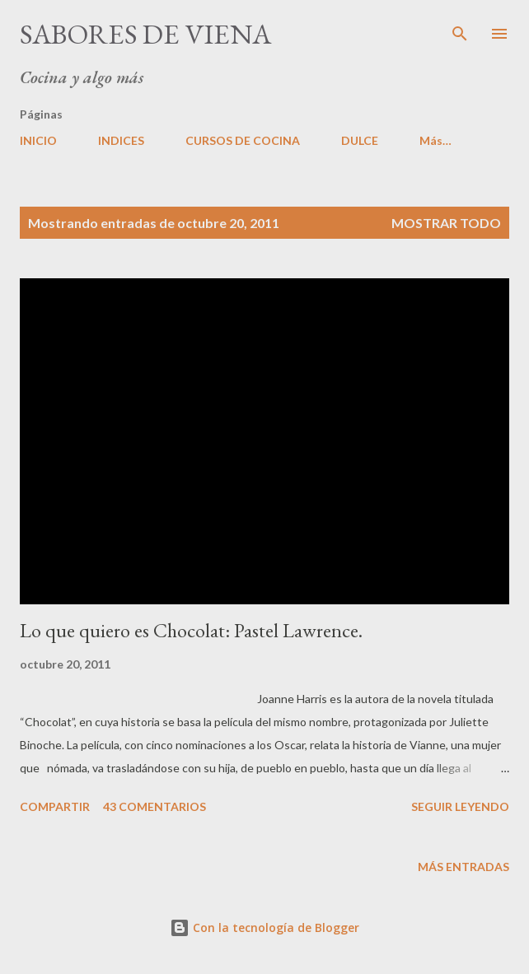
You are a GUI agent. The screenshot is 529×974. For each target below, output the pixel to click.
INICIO (38, 140)
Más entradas (463, 867)
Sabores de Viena (145, 34)
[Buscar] (460, 30)
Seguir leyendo (460, 806)
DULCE (359, 140)
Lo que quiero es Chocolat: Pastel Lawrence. (191, 630)
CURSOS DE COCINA (242, 140)
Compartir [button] (55, 806)
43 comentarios (154, 806)
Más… (435, 140)
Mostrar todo (446, 223)
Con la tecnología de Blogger (264, 927)
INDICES (121, 140)
